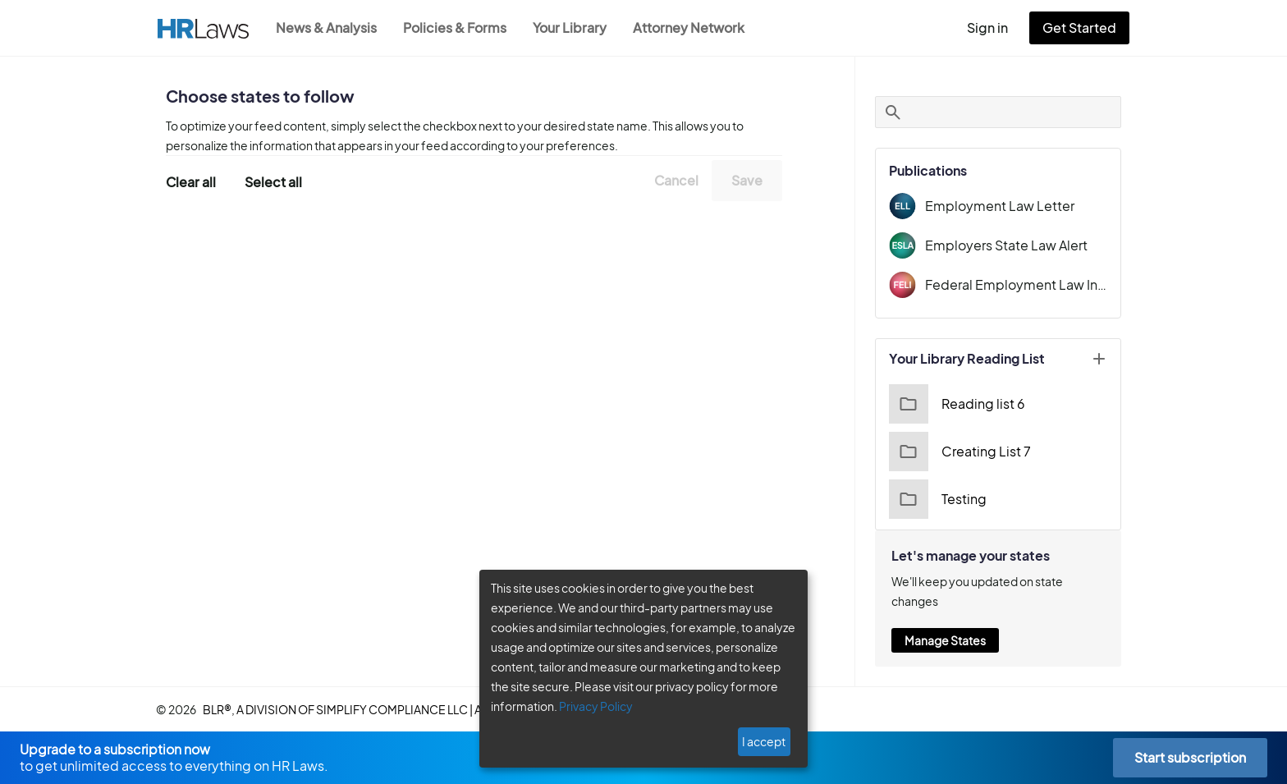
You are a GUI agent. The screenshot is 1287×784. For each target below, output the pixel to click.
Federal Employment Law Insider (1016, 284)
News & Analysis (328, 27)
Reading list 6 (957, 404)
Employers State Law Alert (1006, 245)
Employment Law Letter (999, 205)
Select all (273, 182)
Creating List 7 (960, 451)
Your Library (577, 27)
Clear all (191, 182)
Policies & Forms (459, 27)
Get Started (1082, 27)
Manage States (945, 640)
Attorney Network (697, 27)
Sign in (994, 27)
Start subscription (1190, 757)
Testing (938, 499)
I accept (763, 741)
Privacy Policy (596, 706)
